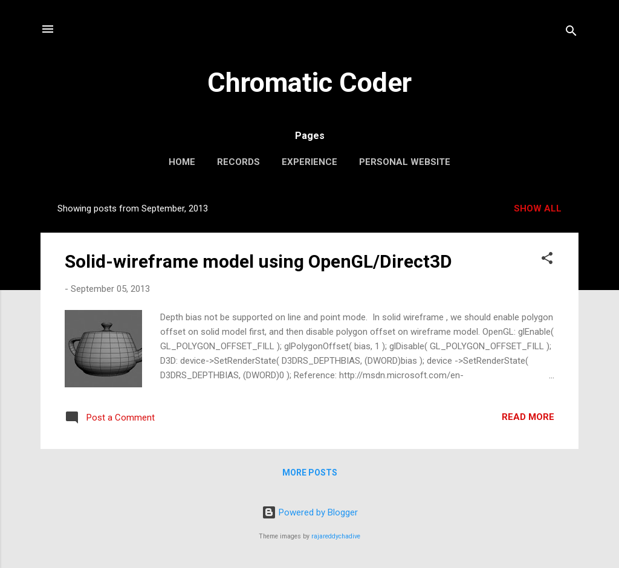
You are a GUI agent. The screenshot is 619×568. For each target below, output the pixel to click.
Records (238, 162)
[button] (547, 260)
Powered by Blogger (310, 512)
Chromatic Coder (309, 82)
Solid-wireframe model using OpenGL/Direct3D (258, 261)
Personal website (404, 162)
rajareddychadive (335, 536)
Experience (309, 162)
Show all (538, 208)
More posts (309, 472)
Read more (528, 416)
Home (182, 162)
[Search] (571, 33)
